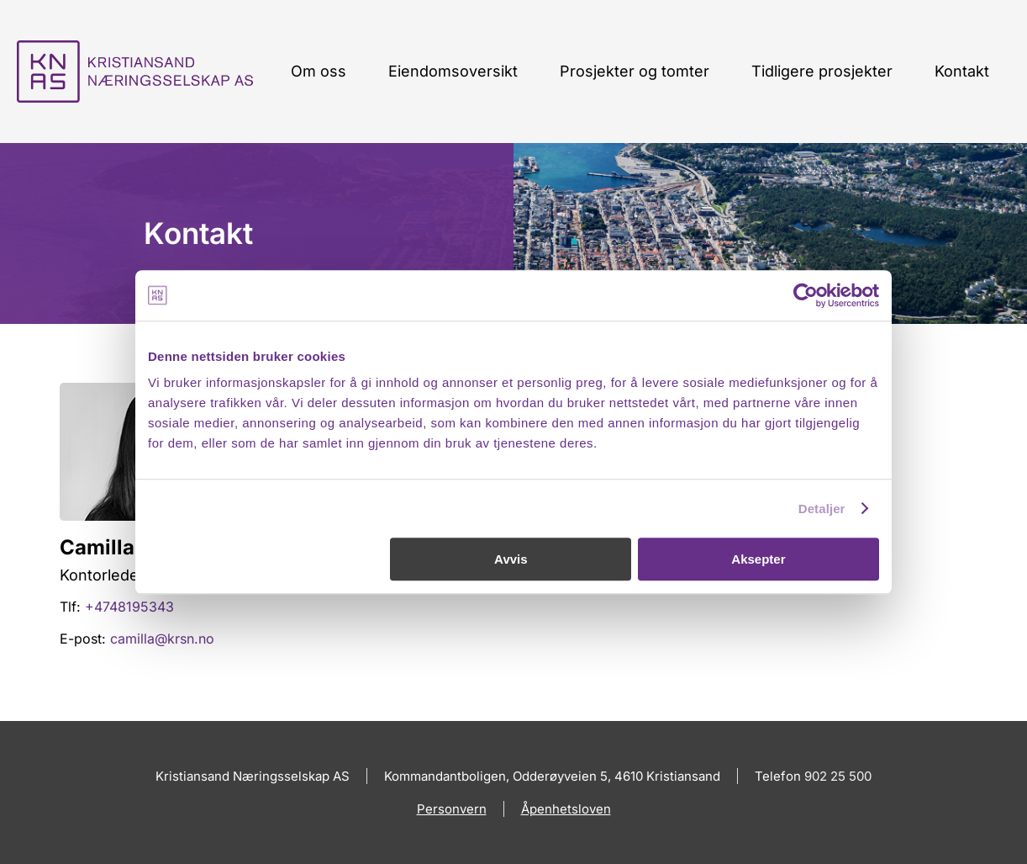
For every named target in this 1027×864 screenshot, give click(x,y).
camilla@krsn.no (162, 638)
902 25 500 (838, 776)
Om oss (318, 71)
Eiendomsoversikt (453, 71)
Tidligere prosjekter (822, 71)
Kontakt (962, 71)
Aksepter (758, 559)
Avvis (510, 559)
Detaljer (821, 508)
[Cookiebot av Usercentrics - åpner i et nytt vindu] (805, 295)
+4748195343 (129, 606)
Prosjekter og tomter (634, 71)
